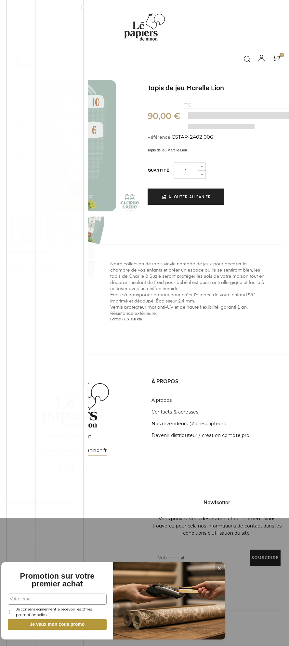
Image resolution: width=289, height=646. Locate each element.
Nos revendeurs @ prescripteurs (188, 424)
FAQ (12, 533)
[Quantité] (186, 170)
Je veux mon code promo (48, 624)
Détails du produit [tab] (40, 268)
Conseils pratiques (27, 545)
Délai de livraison (26, 521)
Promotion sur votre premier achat (48, 576)
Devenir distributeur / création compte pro (200, 435)
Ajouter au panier (186, 197)
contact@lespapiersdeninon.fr (72, 450)
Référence (159, 137)
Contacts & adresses (175, 412)
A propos (161, 400)
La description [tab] (35, 252)
